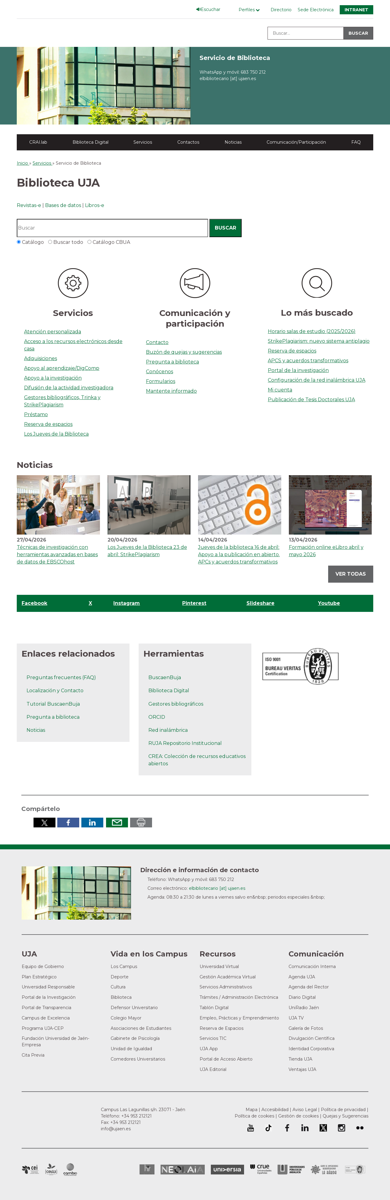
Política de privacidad (343, 1109)
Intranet (356, 9)
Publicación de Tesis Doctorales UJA (311, 399)
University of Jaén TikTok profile (268, 1128)
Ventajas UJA (302, 1069)
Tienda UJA (300, 1059)
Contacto (157, 342)
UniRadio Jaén (304, 1007)
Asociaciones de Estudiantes (141, 1028)
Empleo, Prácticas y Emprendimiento (239, 1018)
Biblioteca (121, 997)
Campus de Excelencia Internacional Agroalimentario (51, 1169)
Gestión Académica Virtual (228, 977)
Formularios (160, 381)
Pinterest (194, 603)
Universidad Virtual (219, 966)
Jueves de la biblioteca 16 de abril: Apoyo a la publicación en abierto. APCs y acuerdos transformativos (239, 554)
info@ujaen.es (116, 1129)
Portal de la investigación (298, 370)
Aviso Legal (304, 1109)
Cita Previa (33, 1055)
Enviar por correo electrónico (117, 822)
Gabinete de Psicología (135, 1038)
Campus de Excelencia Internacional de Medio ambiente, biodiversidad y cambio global (70, 1169)
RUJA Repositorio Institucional (185, 743)
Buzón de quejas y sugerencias (184, 352)
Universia (227, 1169)
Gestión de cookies (298, 1116)
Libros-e (94, 205)
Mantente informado (171, 391)
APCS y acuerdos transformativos (308, 360)
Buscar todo (67, 242)
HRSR (147, 1169)
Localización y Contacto (55, 690)
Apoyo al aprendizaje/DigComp (61, 368)
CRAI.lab (38, 142)
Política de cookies (254, 1116)
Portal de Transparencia (46, 1007)
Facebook (34, 603)
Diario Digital (302, 997)
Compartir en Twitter (44, 822)
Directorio (281, 9)
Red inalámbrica (168, 730)
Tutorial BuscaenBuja (53, 704)
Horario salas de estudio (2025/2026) (312, 331)
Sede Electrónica (316, 9)
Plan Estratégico (39, 977)
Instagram (126, 603)
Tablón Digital (214, 1007)
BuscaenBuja (164, 677)
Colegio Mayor (126, 1018)
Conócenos (159, 371)
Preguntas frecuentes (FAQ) (61, 677)
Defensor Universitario (134, 1007)
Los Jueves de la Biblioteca (56, 434)
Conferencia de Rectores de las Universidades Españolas (260, 1169)
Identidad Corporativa (311, 1048)
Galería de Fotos (306, 1028)
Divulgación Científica (312, 1038)
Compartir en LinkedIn (92, 822)
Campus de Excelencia (46, 1018)
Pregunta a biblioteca (172, 362)
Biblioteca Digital (90, 142)
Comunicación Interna (312, 966)
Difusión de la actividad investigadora (68, 388)
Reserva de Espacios (221, 1028)
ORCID (156, 717)
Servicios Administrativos (226, 987)
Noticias (233, 142)
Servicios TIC (213, 1038)
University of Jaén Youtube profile (250, 1128)
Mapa (251, 1109)
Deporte (120, 977)
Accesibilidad (275, 1109)
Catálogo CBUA (110, 242)
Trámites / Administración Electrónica (239, 997)
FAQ (356, 142)
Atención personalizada (52, 332)
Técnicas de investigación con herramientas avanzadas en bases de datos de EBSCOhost (57, 554)
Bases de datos (63, 205)
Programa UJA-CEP (43, 1028)
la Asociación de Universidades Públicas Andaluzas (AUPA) (291, 1169)
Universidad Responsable (48, 987)
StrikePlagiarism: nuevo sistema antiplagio (319, 341)
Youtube (329, 603)
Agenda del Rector (309, 987)
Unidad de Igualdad (131, 1048)
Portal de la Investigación (49, 997)
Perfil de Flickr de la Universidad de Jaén (359, 1128)
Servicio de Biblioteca (235, 57)
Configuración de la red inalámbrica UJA (316, 380)
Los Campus (124, 966)
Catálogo (32, 242)
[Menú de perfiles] (250, 9)
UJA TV (296, 1018)
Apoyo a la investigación (53, 378)
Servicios (142, 142)
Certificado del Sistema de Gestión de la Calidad (355, 1168)
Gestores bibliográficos (175, 704)
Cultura (118, 987)
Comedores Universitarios (138, 1059)
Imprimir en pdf (141, 822)
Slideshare (260, 603)
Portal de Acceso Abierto (226, 1059)
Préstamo (36, 414)
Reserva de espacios (48, 424)
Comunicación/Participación (296, 142)
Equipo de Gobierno (43, 966)
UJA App (209, 1048)
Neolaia (183, 1169)
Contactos (188, 142)
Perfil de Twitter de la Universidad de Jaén (323, 1128)
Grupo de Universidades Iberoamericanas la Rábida (325, 1169)
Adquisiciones (40, 358)
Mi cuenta (280, 390)
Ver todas (350, 574)
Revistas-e (29, 205)
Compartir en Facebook (68, 822)
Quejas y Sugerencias (345, 1116)
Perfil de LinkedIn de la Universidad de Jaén (305, 1128)
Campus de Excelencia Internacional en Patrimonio (30, 1169)
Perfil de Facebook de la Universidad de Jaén (286, 1128)
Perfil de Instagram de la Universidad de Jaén (341, 1128)
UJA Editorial (213, 1069)
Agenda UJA (302, 977)
